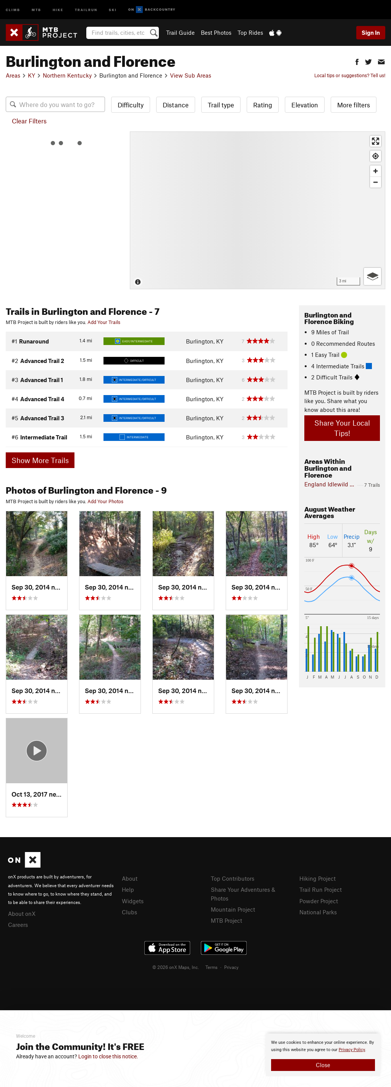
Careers (18, 924)
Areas (13, 75)
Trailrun (86, 9)
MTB (36, 9)
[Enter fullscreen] (375, 141)
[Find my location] (375, 156)
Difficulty (131, 105)
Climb (13, 9)
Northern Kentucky (67, 75)
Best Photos (216, 32)
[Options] (372, 276)
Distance (176, 105)
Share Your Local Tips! (342, 427)
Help (128, 889)
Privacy (231, 967)
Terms (211, 967)
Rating (262, 105)
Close (323, 1064)
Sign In (371, 32)
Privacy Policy (352, 1049)
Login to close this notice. (108, 1056)
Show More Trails (40, 460)
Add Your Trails (103, 322)
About (129, 878)
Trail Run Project (320, 889)
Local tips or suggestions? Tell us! (349, 75)
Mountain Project (233, 909)
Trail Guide (180, 32)
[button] (357, 61)
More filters (353, 105)
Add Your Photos (105, 501)
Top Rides (250, 32)
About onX (22, 913)
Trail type (221, 105)
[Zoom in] (375, 171)
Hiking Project (317, 878)
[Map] (257, 210)
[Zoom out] (375, 182)
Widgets (133, 900)
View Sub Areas (190, 75)
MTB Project (226, 920)
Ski (113, 9)
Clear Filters (29, 121)
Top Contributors (232, 878)
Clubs (129, 912)
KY (31, 75)
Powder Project (318, 900)
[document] (323, 1055)
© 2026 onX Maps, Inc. (175, 967)
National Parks (318, 912)
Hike (58, 9)
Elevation (304, 105)
